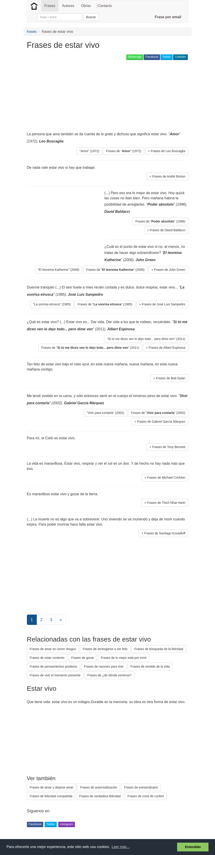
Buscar (91, 17)
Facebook (152, 56)
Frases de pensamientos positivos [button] (53, 666)
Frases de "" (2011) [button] (90, 347)
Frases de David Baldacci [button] (167, 230)
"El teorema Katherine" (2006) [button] (58, 269)
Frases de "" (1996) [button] (160, 221)
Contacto (105, 6)
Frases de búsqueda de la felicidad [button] (159, 649)
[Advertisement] (108, 95)
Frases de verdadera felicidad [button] (100, 796)
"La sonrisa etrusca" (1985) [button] (52, 304)
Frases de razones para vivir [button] (104, 666)
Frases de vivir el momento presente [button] (55, 675)
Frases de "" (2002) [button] (158, 413)
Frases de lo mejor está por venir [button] (124, 658)
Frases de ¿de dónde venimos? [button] (109, 675)
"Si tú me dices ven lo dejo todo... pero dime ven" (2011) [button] (146, 339)
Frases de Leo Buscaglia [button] (168, 151)
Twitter (166, 56)
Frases (49, 6)
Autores (68, 6)
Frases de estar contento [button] (47, 658)
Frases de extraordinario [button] (141, 787)
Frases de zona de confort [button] (146, 796)
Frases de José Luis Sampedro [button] (163, 304)
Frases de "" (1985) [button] (105, 304)
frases (32, 31)
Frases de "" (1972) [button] (123, 151)
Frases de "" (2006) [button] (115, 269)
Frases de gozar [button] (82, 658)
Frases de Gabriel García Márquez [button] (161, 421)
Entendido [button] (193, 847)
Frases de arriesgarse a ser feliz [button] (105, 649)
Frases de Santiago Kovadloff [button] (164, 533)
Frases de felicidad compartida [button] (51, 796)
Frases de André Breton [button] (168, 176)
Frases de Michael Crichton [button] (166, 477)
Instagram (66, 824)
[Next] (61, 620)
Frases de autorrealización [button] (98, 787)
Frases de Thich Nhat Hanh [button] (166, 502)
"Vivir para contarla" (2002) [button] (105, 413)
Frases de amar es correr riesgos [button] (53, 649)
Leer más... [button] (121, 847)
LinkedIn (180, 56)
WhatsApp (134, 56)
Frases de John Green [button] (169, 269)
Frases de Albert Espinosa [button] (167, 347)
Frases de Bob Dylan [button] (170, 378)
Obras (86, 6)
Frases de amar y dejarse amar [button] (52, 787)
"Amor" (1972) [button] (89, 151)
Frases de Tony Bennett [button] (168, 447)
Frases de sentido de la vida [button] (150, 666)
